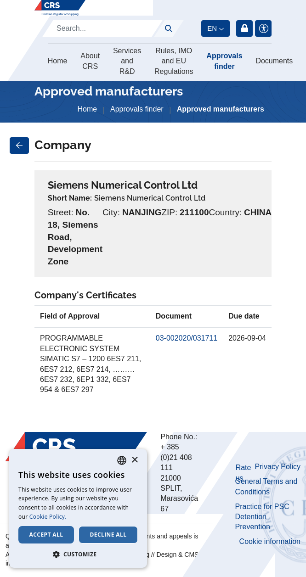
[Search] (102, 28)
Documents (274, 61)
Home (58, 61)
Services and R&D (127, 61)
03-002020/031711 (186, 338)
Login (244, 28)
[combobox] (121, 460)
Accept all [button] (46, 534)
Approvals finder (224, 61)
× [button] (134, 460)
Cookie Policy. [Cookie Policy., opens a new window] (48, 517)
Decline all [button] (108, 534)
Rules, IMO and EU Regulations (173, 61)
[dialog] (78, 508)
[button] (78, 554)
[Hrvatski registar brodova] (59, 8)
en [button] (212, 28)
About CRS (90, 61)
